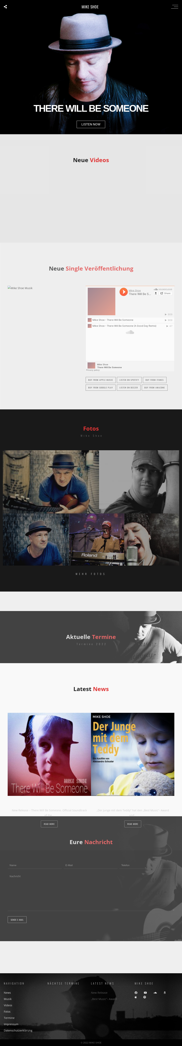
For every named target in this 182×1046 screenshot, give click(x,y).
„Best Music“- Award (104, 999)
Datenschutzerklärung (18, 1030)
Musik (7, 999)
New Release (99, 992)
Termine (9, 1018)
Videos (8, 1005)
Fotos (7, 1011)
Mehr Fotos (91, 574)
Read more (49, 823)
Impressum (11, 1024)
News (7, 992)
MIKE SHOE (90, 7)
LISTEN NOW (90, 124)
